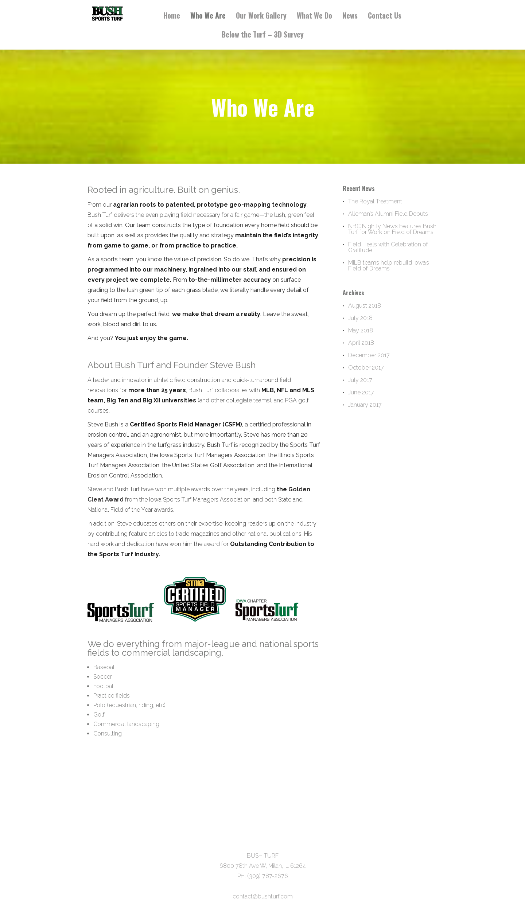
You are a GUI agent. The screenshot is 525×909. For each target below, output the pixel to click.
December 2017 (369, 355)
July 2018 (360, 318)
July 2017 (360, 380)
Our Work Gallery (261, 16)
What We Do (314, 16)
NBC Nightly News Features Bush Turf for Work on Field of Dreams (392, 229)
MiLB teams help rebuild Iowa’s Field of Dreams (388, 265)
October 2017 (366, 367)
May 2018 (360, 330)
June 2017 (361, 392)
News (350, 16)
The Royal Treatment (375, 201)
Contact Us (384, 16)
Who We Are (208, 16)
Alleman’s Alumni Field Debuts (388, 213)
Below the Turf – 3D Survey (263, 35)
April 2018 (361, 342)
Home (171, 16)
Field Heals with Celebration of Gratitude (388, 247)
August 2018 (364, 305)
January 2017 (365, 404)
